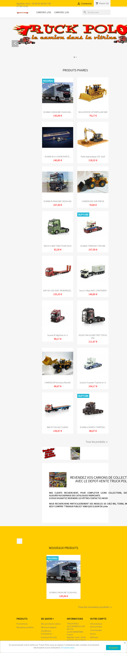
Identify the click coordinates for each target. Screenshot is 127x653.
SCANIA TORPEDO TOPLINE (92, 245)
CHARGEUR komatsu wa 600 (58, 382)
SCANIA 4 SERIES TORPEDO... (93, 427)
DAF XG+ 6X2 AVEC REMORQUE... (57, 290)
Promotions (22, 623)
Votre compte (98, 618)
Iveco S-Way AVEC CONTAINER (93, 290)
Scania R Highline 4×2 (57, 335)
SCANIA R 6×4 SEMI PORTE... (58, 156)
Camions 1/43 (61, 12)
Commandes (96, 630)
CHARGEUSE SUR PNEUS (93, 201)
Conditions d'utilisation (46, 632)
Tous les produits (97, 442)
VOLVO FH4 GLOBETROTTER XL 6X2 (93, 336)
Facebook (19, 541)
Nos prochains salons (51, 623)
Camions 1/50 (43, 12)
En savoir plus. (68, 647)
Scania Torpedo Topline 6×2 (93, 382)
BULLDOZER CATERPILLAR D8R (92, 112)
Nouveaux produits (25, 627)
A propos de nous (49, 637)
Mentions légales (49, 627)
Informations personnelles (96, 625)
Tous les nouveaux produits (95, 607)
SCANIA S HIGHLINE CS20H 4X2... (57, 112)
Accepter (113, 647)
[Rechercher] (96, 12)
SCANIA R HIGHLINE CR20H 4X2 (58, 201)
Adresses (94, 637)
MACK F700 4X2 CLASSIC (57, 427)
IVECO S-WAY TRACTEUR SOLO (58, 245)
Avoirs (93, 633)
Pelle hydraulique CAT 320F (93, 156)
